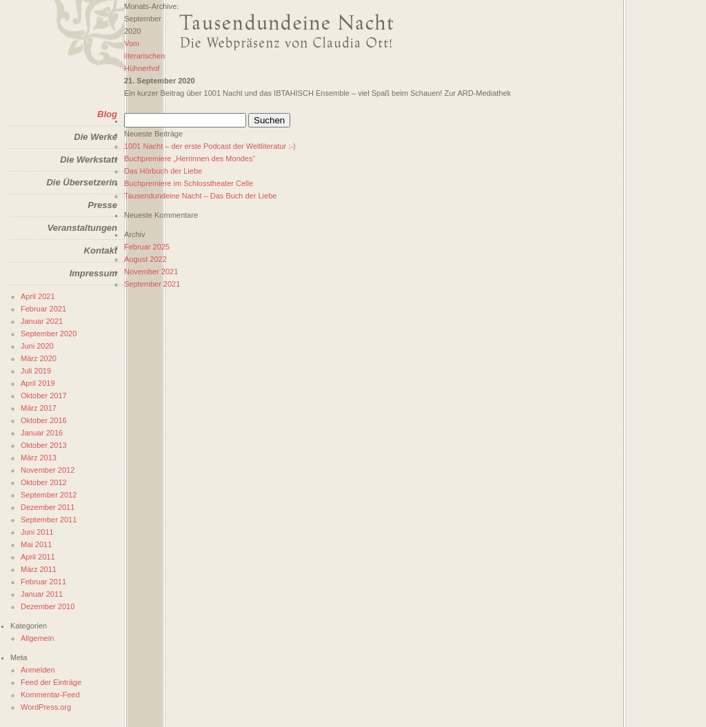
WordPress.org (46, 707)
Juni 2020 (37, 346)
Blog (107, 114)
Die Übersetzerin (81, 182)
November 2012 (47, 470)
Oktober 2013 (44, 445)
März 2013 (39, 457)
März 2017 (39, 408)
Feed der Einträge (51, 682)
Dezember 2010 (47, 606)
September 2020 (49, 333)
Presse (102, 205)
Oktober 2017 (44, 395)
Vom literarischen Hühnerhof (144, 55)
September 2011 (49, 519)
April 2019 (38, 383)
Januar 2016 (42, 433)
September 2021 (152, 284)
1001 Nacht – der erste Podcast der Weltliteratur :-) (210, 146)
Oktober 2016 (44, 420)
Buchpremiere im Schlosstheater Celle (188, 183)
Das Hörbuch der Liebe (163, 171)
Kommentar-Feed (50, 694)
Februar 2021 (43, 309)
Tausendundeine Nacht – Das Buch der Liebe (200, 196)
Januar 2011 (42, 594)
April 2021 (38, 296)
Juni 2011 (37, 532)
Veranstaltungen (82, 228)
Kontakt (100, 250)
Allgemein (37, 638)
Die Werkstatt (88, 159)
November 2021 (151, 271)
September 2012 (49, 495)
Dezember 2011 (47, 507)
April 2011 (38, 557)
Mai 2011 (36, 544)
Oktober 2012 (44, 482)
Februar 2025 (147, 247)
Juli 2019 (36, 371)
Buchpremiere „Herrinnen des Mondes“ (189, 158)
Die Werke (95, 137)
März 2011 (39, 569)
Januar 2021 (42, 321)
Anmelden (38, 670)
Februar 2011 (43, 581)
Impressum (93, 273)
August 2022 (145, 259)
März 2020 (39, 358)
